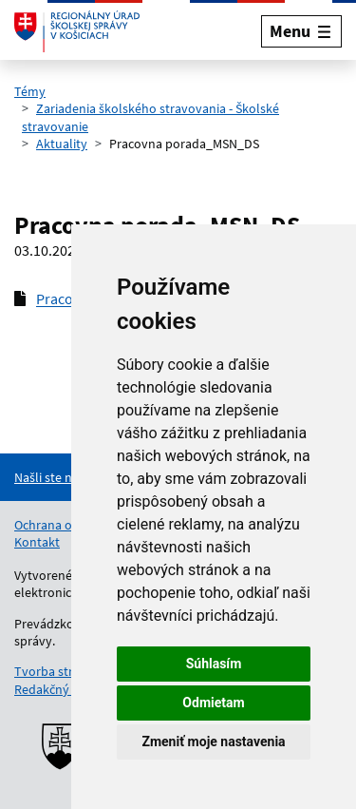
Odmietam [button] (213, 702)
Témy (30, 91)
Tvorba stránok (58, 671)
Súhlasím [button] (214, 663)
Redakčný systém (63, 689)
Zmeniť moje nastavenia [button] (213, 741)
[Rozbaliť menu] (301, 31)
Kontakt (37, 541)
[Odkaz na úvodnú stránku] (77, 31)
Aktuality (61, 143)
